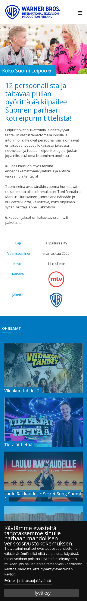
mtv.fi (63, 217)
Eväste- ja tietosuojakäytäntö (27, 580)
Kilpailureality (56, 243)
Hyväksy (41, 592)
